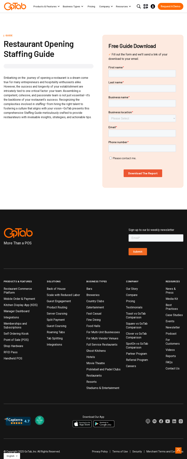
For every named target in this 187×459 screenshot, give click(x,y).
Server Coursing (57, 313)
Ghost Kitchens (96, 351)
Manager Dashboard (16, 311)
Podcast (171, 333)
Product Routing (57, 307)
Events (170, 321)
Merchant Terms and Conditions (164, 451)
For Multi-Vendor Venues (102, 338)
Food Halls (93, 326)
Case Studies (174, 315)
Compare (132, 295)
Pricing (91, 6)
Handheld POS (13, 358)
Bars (89, 288)
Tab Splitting (55, 338)
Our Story (132, 288)
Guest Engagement (59, 301)
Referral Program (137, 360)
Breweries (93, 295)
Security (137, 451)
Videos (170, 350)
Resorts (91, 382)
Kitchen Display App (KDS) (21, 305)
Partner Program (136, 353)
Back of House (56, 288)
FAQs (169, 362)
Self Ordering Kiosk (16, 333)
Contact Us (173, 368)
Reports (171, 356)
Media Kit (172, 299)
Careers (131, 366)
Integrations (11, 317)
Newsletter (173, 327)
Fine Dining (93, 320)
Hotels (90, 357)
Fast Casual (93, 313)
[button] (46, 6)
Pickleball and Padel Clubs (103, 369)
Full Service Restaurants (101, 344)
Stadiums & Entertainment (102, 388)
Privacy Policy (100, 451)
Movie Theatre (95, 363)
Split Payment (56, 320)
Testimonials (134, 307)
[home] (15, 6)
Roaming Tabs (56, 332)
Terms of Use (120, 451)
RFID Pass (11, 352)
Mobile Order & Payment (19, 299)
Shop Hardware (13, 346)
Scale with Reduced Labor (63, 295)
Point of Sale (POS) (16, 340)
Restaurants (94, 375)
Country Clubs (95, 301)
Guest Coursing (56, 326)
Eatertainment (95, 307)
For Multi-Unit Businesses (103, 332)
